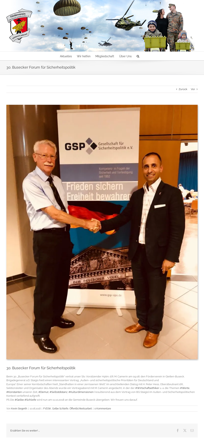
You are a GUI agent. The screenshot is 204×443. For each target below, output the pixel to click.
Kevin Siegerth (19, 408)
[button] (138, 56)
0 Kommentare (102, 408)
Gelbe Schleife (60, 408)
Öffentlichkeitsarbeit (81, 408)
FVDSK (47, 408)
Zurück (183, 89)
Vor (193, 89)
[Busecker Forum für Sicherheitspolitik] (102, 232)
